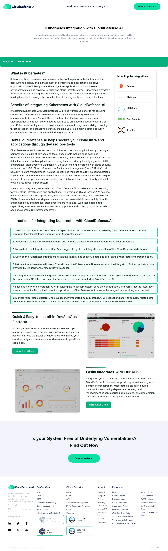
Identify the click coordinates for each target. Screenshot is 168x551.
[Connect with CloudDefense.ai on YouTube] (12, 530)
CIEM (68, 495)
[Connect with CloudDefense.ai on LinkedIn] (12, 523)
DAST (39, 499)
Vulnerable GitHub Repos (123, 516)
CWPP (69, 499)
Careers (101, 492)
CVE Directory (147, 495)
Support (101, 495)
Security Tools (147, 492)
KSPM (68, 509)
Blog (114, 492)
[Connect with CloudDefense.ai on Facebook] (29, 523)
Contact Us (103, 509)
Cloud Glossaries (119, 502)
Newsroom (102, 522)
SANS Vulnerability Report (148, 507)
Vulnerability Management (77, 502)
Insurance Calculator (121, 509)
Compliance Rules (119, 506)
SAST (39, 495)
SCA (38, 492)
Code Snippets (118, 495)
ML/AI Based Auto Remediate (78, 506)
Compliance (71, 513)
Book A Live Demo (25, 351)
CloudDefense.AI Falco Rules (124, 523)
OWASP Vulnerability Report (149, 513)
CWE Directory (147, 499)
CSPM (68, 492)
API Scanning (42, 509)
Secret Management (45, 506)
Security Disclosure (102, 504)
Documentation (118, 499)
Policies (101, 499)
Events (101, 518)
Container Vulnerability (46, 502)
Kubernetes (24, 61)
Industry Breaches (148, 502)
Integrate (8, 61)
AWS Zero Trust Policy (121, 513)
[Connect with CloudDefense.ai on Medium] (29, 530)
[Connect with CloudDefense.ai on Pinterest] (21, 530)
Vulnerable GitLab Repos (122, 520)
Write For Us (102, 513)
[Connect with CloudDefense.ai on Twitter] (21, 523)
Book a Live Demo (84, 458)
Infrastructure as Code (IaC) (48, 513)
